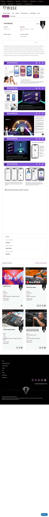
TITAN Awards (33, 1)
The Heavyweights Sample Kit (9, 329)
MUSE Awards (10, 1)
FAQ (3, 370)
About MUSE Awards (6, 363)
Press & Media (33, 13)
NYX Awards (25, 1)
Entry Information (6, 13)
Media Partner (4, 375)
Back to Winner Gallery (41, 263)
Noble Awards (11, 4)
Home (3, 361)
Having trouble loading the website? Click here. (17, 190)
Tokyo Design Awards (28, 4)
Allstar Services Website (31, 287)
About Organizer (5, 365)
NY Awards (40, 1)
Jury (13, 13)
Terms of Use (28, 398)
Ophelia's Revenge (7, 286)
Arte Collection (19, 4)
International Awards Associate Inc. (13, 399)
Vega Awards (17, 1)
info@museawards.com (40, 383)
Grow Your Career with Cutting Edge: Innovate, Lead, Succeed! (32, 330)
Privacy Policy (33, 398)
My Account (12, 16)
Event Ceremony (24, 13)
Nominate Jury (4, 377)
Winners (17, 13)
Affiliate (3, 372)
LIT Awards (3, 4)
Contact (3, 368)
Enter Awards (5, 16)
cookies (41, 398)
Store (39, 13)
